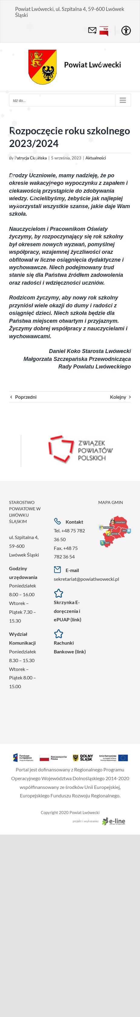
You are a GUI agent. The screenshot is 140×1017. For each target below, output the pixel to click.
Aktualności (96, 157)
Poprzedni (26, 397)
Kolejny (118, 397)
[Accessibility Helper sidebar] (126, 30)
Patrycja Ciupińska (31, 157)
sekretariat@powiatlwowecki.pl (86, 579)
